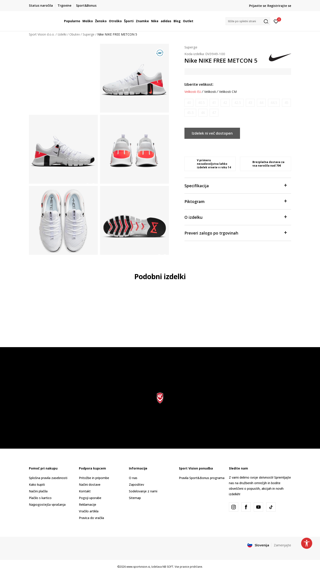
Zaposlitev (136, 484)
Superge (88, 34)
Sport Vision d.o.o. (42, 34)
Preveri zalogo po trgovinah (235, 233)
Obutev (74, 34)
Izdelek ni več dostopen (212, 133)
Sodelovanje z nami (143, 491)
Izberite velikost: (199, 84)
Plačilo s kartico (40, 498)
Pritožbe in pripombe (94, 478)
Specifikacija (235, 185)
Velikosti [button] (210, 92)
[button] (248, 21)
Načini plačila (38, 491)
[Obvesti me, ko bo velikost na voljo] (188, 103)
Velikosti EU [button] (192, 92)
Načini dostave (89, 484)
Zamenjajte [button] (282, 545)
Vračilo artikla (88, 511)
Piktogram (235, 201)
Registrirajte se (279, 6)
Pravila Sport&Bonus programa (201, 478)
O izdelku (235, 217)
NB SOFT (167, 567)
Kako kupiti (37, 484)
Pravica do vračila (91, 518)
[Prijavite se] (276, 21)
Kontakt (85, 491)
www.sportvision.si (138, 567)
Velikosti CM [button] (228, 92)
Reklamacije (87, 504)
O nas (133, 478)
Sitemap (135, 498)
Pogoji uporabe (90, 498)
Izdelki (62, 34)
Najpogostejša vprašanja (47, 504)
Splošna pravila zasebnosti (48, 478)
